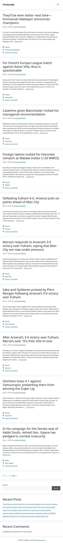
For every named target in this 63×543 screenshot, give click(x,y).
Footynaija (8, 4)
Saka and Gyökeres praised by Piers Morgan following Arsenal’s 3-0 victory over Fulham (30, 293)
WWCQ (7, 185)
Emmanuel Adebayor (12, 50)
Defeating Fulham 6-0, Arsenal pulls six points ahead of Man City (31, 200)
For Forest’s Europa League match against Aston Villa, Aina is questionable (27, 66)
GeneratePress (40, 540)
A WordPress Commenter (12, 531)
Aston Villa (8, 97)
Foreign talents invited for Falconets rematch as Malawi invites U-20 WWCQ (31, 156)
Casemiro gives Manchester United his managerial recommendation (31, 112)
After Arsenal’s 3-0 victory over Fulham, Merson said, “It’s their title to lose (31, 339)
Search (5, 485)
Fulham (7, 229)
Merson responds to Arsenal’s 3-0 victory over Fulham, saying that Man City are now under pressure (30, 246)
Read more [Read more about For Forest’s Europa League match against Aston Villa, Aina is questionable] (30, 89)
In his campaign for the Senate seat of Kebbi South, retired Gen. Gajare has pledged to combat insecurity (30, 432)
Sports (7, 47)
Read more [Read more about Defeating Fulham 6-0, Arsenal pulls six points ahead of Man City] (20, 221)
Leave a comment (11, 52)
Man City (8, 276)
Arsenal (7, 368)
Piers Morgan (10, 324)
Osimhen (8, 415)
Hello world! (27, 531)
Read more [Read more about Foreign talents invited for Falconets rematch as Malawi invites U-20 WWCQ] (30, 177)
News (7, 460)
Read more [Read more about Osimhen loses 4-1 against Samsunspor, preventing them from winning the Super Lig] (30, 407)
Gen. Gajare (9, 463)
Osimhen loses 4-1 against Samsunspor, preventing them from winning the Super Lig (28, 385)
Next (14, 476)
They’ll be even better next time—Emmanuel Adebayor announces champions (27, 19)
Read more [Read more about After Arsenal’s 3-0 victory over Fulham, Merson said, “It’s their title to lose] (23, 360)
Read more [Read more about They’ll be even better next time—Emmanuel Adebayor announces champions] (18, 41)
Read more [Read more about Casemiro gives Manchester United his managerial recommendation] (44, 133)
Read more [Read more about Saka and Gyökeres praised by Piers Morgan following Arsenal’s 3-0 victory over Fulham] (28, 316)
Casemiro (8, 141)
